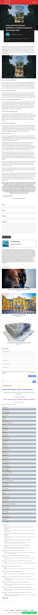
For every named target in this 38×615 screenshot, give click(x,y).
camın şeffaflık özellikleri (10, 259)
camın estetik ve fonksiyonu (6, 253)
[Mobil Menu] (34, 2)
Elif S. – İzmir (6, 587)
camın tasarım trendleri (27, 259)
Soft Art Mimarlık (25, 38)
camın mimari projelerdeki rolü (11, 256)
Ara (2, 379)
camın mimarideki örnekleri (28, 256)
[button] (29, 613)
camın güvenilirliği (14, 253)
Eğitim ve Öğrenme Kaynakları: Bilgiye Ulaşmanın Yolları (19, 289)
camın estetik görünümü (31, 252)
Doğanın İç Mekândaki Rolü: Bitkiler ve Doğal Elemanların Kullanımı (21, 592)
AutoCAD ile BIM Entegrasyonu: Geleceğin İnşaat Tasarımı (19, 342)
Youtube (32, 610)
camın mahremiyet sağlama (28, 254)
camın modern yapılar (26, 258)
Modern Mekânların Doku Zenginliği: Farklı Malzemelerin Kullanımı (20, 555)
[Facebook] (6, 601)
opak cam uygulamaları (25, 260)
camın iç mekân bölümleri (31, 253)
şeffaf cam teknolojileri (9, 261)
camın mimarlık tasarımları (23, 257)
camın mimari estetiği (27, 255)
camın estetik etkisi (24, 252)
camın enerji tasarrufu (8, 252)
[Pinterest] (15, 601)
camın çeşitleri (21, 250)
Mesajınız (4, 221)
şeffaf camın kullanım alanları (19, 261)
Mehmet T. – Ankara (7, 592)
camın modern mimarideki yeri (18, 258)
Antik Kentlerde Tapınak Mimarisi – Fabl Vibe (11, 545)
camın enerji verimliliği (16, 252)
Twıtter (6, 610)
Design (21, 38)
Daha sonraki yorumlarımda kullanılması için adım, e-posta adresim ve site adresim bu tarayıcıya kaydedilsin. (18, 372)
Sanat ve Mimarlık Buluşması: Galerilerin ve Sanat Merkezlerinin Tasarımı (20, 576)
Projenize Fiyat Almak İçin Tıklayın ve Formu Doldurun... (17, 389)
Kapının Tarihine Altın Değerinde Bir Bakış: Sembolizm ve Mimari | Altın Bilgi (15, 533)
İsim (3, 204)
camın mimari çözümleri (12, 255)
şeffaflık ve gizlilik (27, 261)
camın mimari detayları (19, 255)
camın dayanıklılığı (27, 250)
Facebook (12, 610)
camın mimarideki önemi (20, 256)
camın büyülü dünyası (14, 250)
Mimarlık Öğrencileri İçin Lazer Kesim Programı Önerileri (15, 550)
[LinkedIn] (12, 601)
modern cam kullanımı (10, 260)
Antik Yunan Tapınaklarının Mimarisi (23, 545)
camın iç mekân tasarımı (6, 254)
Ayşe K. (5, 550)
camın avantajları (8, 250)
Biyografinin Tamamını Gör (16, 244)
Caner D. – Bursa (6, 555)
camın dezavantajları (9, 251)
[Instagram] (9, 601)
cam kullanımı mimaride (23, 249)
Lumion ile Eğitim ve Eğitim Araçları (15, 571)
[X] (3, 601)
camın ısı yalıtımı (12, 254)
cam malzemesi (29, 249)
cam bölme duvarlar (8, 249)
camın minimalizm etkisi (9, 258)
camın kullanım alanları (20, 254)
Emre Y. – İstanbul (7, 566)
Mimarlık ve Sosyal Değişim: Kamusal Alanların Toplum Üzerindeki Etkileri (20, 587)
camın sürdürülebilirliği (19, 259)
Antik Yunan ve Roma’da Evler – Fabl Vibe (10, 539)
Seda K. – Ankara (6, 571)
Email (3, 210)
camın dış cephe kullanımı (17, 251)
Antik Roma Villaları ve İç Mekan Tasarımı (24, 539)
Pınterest (25, 610)
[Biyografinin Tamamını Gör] (22, 244)
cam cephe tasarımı (15, 249)
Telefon (4, 216)
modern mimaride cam (17, 260)
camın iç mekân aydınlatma (22, 253)
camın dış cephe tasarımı (25, 251)
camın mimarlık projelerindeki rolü (13, 257)
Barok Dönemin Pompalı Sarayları (19, 314)
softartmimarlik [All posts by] (20, 34)
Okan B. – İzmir (6, 576)
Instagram (18, 610)
